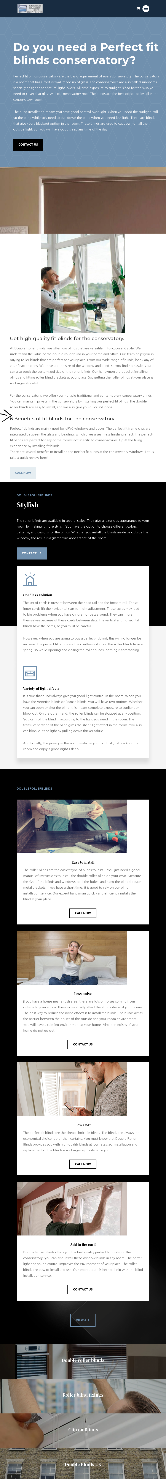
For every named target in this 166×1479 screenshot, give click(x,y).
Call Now (23, 473)
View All (83, 1320)
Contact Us (28, 144)
